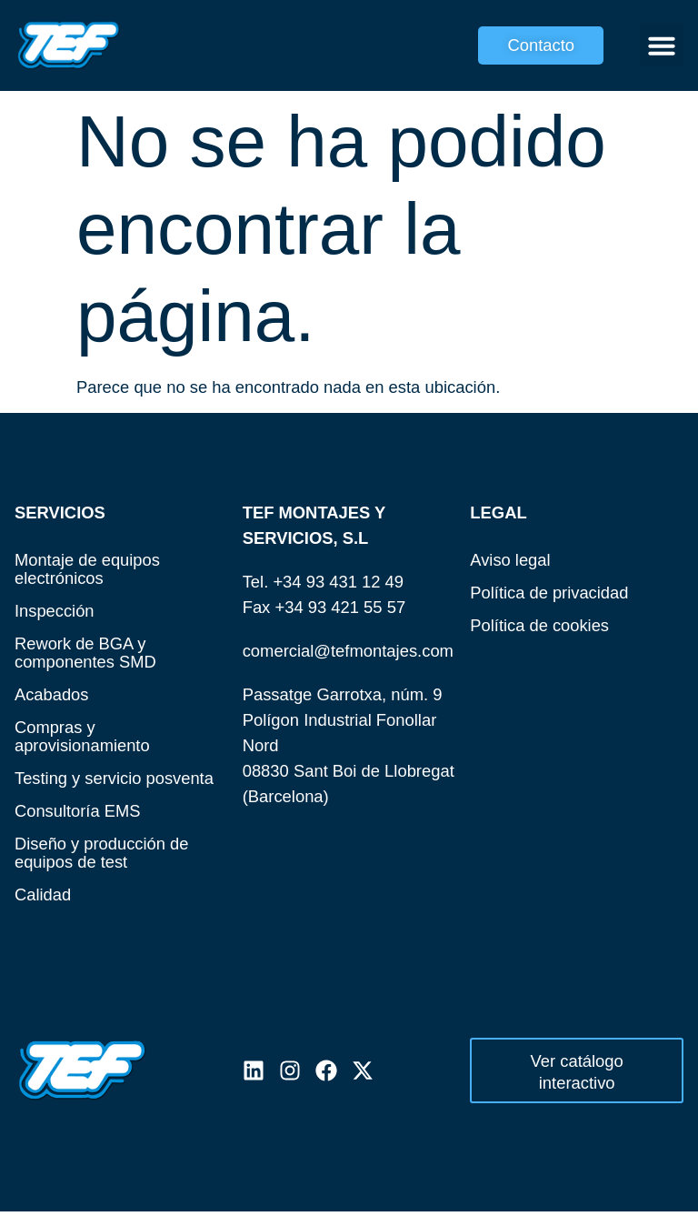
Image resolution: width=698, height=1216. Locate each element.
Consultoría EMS (78, 810)
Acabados (52, 694)
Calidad (43, 894)
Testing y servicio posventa (114, 778)
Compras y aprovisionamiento (82, 736)
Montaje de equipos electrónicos (88, 569)
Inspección (55, 610)
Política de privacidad (549, 592)
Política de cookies (539, 625)
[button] (661, 45)
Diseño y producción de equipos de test (102, 852)
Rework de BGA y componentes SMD (85, 652)
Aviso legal (510, 559)
